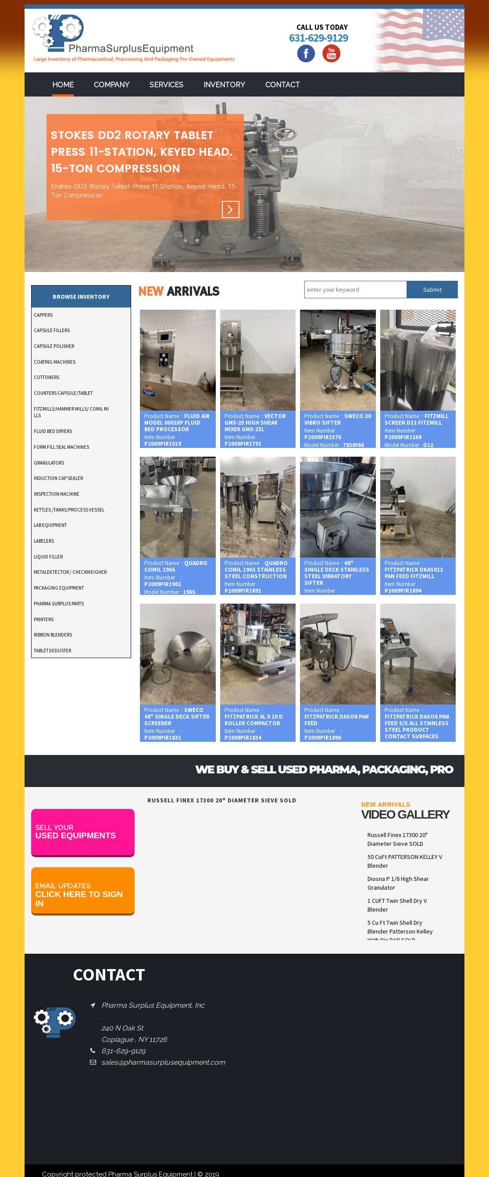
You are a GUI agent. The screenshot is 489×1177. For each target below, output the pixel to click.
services (166, 85)
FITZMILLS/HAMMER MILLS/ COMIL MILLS (71, 412)
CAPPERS (43, 315)
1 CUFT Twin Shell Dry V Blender (397, 905)
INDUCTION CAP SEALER (58, 478)
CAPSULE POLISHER (54, 346)
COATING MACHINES (54, 362)
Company (111, 85)
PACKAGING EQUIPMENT (59, 588)
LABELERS (44, 541)
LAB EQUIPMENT (50, 525)
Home (63, 85)
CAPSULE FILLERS (52, 330)
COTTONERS (46, 377)
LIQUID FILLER (48, 557)
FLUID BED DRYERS (53, 431)
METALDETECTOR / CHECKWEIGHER (70, 572)
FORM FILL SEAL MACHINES (61, 447)
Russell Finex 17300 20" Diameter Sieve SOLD (398, 839)
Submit (432, 289)
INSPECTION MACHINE (56, 494)
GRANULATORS (49, 463)
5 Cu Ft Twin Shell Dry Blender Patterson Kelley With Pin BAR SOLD (400, 931)
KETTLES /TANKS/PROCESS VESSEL (69, 510)
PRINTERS (44, 619)
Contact (282, 85)
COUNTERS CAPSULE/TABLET (63, 393)
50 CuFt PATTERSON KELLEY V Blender (405, 861)
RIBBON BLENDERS (53, 635)
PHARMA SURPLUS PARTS (59, 604)
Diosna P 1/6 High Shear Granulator (398, 883)
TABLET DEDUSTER (52, 651)
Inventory (224, 85)
